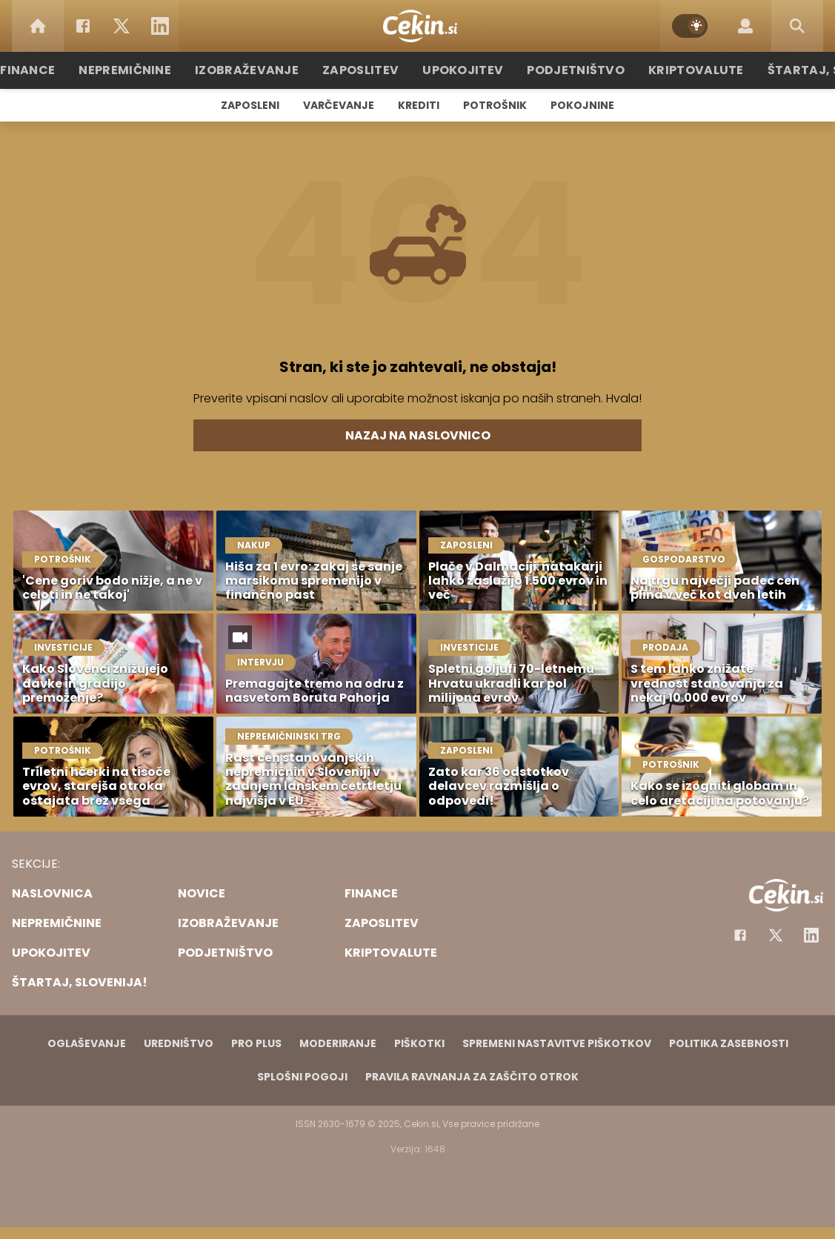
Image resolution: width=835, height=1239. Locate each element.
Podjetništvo (568, 70)
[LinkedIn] (160, 26)
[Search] (797, 26)
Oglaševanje (86, 1043)
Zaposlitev (368, 70)
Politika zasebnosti (728, 1043)
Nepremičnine (150, 70)
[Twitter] (121, 26)
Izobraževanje (263, 70)
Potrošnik (495, 105)
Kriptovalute (679, 70)
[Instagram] (811, 935)
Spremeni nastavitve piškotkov (556, 1043)
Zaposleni (250, 105)
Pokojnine (582, 105)
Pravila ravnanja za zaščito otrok (472, 1076)
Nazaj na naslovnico (417, 435)
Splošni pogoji (302, 1076)
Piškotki (419, 1043)
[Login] (745, 26)
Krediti (418, 105)
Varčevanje (338, 105)
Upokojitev (463, 70)
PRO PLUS (256, 1043)
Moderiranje (337, 1043)
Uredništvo (178, 1043)
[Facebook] (83, 26)
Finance (58, 70)
